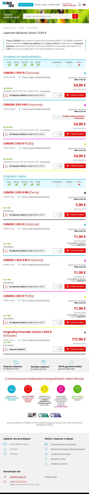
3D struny (38, 5)
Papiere (44, 5)
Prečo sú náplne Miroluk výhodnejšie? (36, 77)
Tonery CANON (32, 28)
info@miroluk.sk (18, 476)
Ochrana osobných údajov (61, 454)
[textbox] (47, 16)
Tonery (21, 28)
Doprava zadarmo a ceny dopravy (63, 444)
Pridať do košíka (75, 95)
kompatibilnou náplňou (77, 243)
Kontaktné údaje (50, 477)
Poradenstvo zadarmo (59, 464)
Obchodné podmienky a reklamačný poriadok (68, 449)
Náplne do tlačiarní (26, 5)
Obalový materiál (54, 5)
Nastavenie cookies (58, 459)
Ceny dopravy (45, 91)
